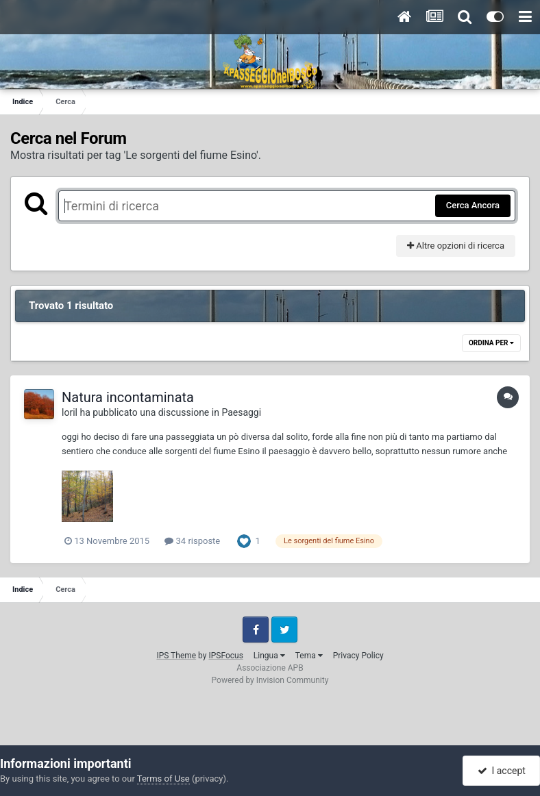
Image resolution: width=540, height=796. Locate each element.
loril (69, 412)
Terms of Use (163, 778)
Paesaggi (241, 412)
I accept (502, 770)
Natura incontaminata (128, 397)
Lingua (269, 655)
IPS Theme (176, 655)
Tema (309, 655)
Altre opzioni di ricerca (455, 245)
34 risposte (192, 541)
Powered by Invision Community (270, 680)
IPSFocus (225, 655)
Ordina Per (491, 343)
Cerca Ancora (473, 205)
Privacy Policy (358, 655)
